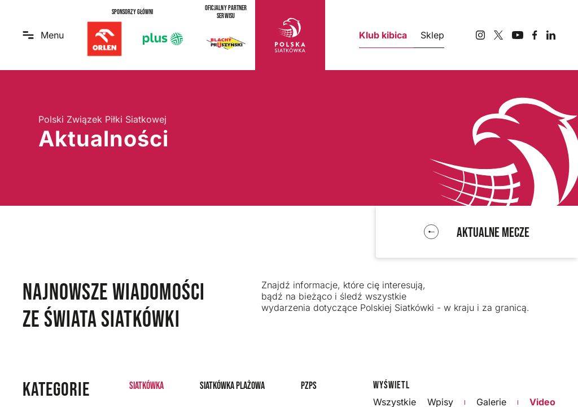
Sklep (432, 35)
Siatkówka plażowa (232, 386)
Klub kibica (383, 35)
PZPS (309, 386)
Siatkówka (146, 386)
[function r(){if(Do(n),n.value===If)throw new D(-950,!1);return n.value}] (476, 232)
